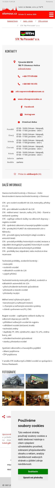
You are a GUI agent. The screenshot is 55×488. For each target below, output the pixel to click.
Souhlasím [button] (33, 471)
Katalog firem (12, 21)
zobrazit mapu (24, 68)
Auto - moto (28, 21)
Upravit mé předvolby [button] (33, 477)
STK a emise (43, 21)
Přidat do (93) (29, 174)
